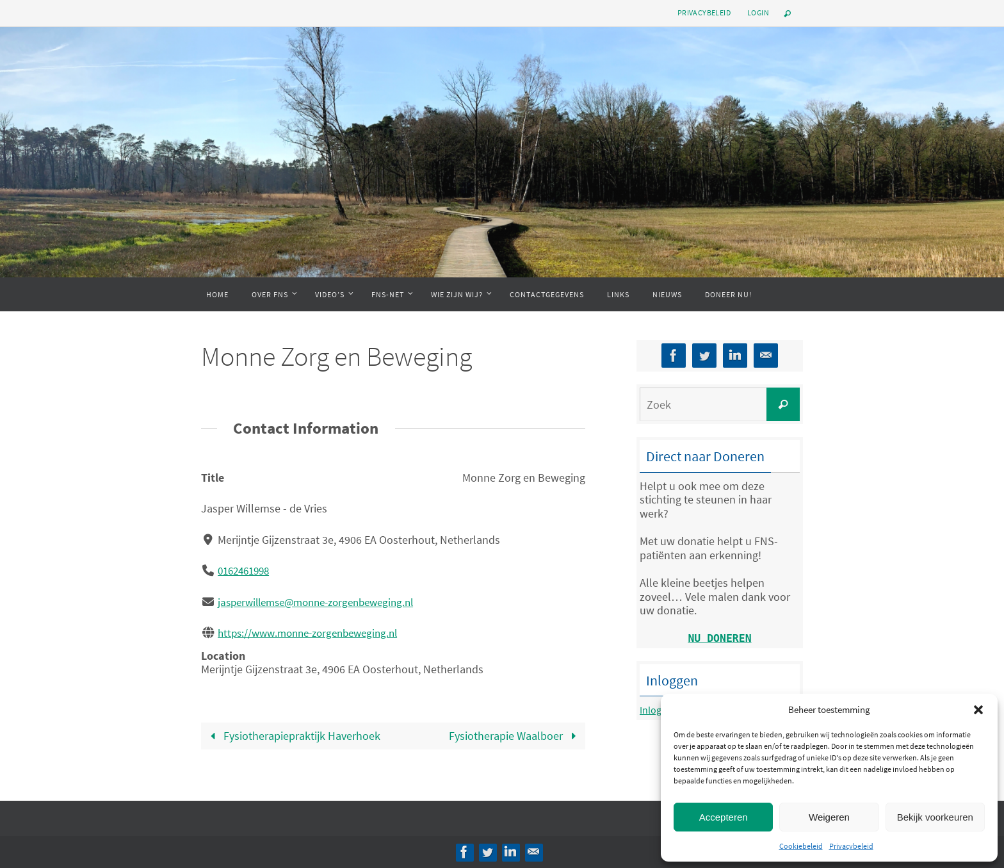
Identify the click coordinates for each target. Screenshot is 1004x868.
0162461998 (246, 570)
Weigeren (829, 817)
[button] (978, 709)
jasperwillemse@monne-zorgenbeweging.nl (324, 601)
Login (758, 12)
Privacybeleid (851, 846)
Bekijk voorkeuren (935, 817)
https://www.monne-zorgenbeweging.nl (315, 632)
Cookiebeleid (801, 846)
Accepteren (723, 817)
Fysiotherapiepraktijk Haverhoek (292, 735)
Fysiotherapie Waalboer (515, 735)
